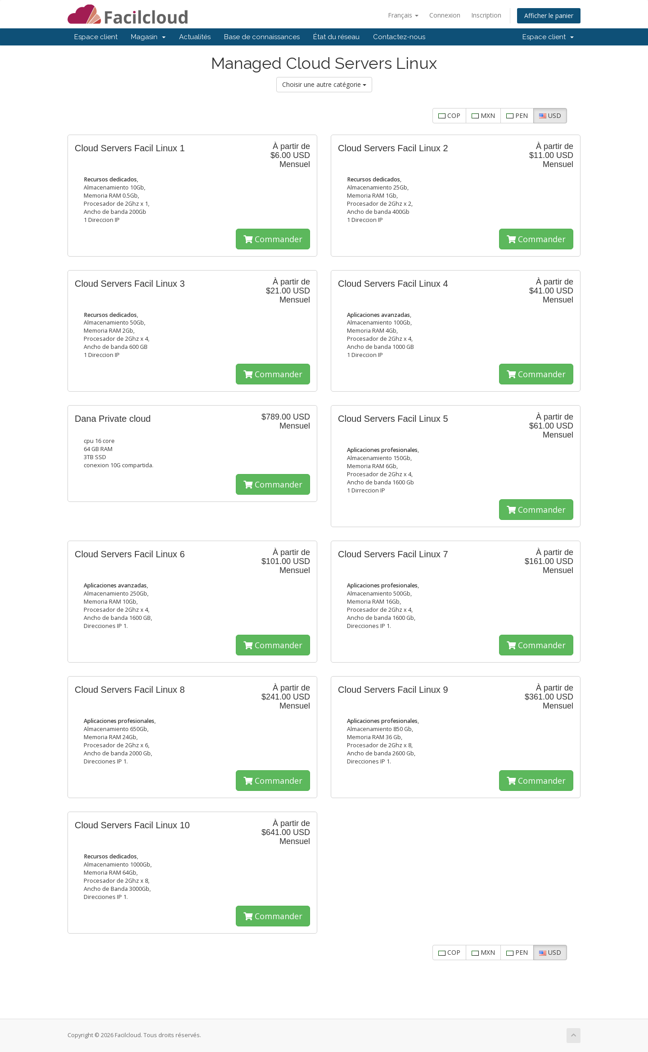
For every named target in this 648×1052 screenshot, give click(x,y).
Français (403, 15)
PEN (517, 115)
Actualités (195, 37)
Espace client (95, 37)
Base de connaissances (262, 37)
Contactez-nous (399, 37)
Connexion (444, 15)
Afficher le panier (548, 15)
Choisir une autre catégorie (324, 84)
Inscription (486, 15)
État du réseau (336, 37)
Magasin (148, 37)
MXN (483, 115)
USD (550, 115)
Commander (272, 239)
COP (449, 115)
